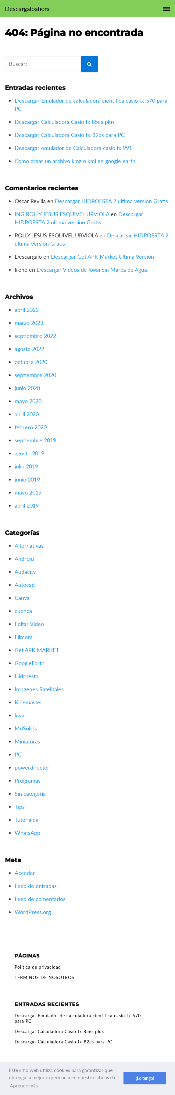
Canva (22, 597)
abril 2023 (27, 309)
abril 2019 (27, 505)
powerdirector (32, 767)
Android (24, 558)
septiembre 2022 (35, 335)
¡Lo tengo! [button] (145, 1078)
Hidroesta (26, 676)
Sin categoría (30, 793)
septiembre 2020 (35, 375)
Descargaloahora (27, 8)
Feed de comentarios (40, 899)
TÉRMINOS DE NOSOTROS (44, 977)
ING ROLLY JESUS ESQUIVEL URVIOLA (62, 214)
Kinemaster (28, 702)
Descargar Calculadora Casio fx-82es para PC (70, 134)
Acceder (25, 872)
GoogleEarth (30, 663)
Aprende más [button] (24, 1085)
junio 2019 (27, 479)
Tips (20, 806)
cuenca (23, 610)
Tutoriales (26, 819)
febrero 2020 (31, 427)
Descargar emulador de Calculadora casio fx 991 (73, 148)
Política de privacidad (38, 967)
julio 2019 (26, 466)
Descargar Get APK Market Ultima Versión (102, 256)
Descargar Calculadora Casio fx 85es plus (65, 121)
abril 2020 (27, 414)
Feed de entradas (36, 885)
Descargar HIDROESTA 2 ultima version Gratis (111, 201)
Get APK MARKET (37, 650)
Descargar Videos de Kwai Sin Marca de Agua (92, 269)
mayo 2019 (28, 492)
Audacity (25, 571)
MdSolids (26, 728)
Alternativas (29, 545)
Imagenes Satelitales (39, 689)
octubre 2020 (31, 362)
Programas (28, 780)
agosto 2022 (29, 348)
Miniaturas (27, 741)
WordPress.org (33, 912)
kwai (20, 715)
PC (18, 754)
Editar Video (29, 624)
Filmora (24, 637)
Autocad (25, 584)
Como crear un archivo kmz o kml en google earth (75, 161)
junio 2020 (27, 388)
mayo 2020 (28, 401)
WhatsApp (27, 832)
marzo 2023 (29, 322)
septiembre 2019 (35, 440)
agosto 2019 (29, 453)
